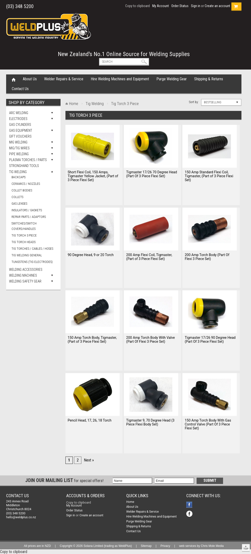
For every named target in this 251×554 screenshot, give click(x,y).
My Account (160, 6)
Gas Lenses (19, 203)
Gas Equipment (20, 130)
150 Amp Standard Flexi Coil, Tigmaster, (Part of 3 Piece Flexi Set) (209, 176)
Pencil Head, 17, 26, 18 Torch (90, 420)
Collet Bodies (22, 190)
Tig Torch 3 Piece (24, 235)
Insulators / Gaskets (27, 210)
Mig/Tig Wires (19, 148)
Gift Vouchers (20, 136)
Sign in (195, 6)
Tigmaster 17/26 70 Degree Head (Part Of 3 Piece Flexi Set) (151, 174)
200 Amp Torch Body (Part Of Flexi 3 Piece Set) (207, 257)
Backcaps (18, 177)
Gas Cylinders (20, 125)
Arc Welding (18, 113)
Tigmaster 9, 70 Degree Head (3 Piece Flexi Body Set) (150, 422)
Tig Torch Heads (24, 242)
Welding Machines (23, 275)
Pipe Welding (19, 154)
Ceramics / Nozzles (26, 184)
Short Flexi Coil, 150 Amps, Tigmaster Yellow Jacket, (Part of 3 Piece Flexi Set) (93, 176)
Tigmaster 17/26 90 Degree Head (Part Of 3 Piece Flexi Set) (210, 339)
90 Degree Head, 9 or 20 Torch (91, 255)
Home (13, 79)
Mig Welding (18, 142)
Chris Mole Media (212, 546)
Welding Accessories (25, 269)
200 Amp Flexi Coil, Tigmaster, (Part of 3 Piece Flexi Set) (149, 257)
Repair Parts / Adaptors (29, 217)
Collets (17, 197)
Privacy (165, 546)
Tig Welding (18, 172)
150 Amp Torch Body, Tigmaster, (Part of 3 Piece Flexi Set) (92, 339)
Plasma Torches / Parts (28, 160)
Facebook (189, 505)
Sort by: (194, 102)
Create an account (217, 6)
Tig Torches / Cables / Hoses (32, 248)
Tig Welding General (27, 255)
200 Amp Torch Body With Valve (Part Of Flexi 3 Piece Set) (150, 339)
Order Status (179, 6)
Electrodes (18, 119)
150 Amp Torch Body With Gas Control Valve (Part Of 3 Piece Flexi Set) (208, 424)
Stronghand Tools (24, 166)
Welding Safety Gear (25, 281)
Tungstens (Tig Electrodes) (32, 262)
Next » (89, 460)
